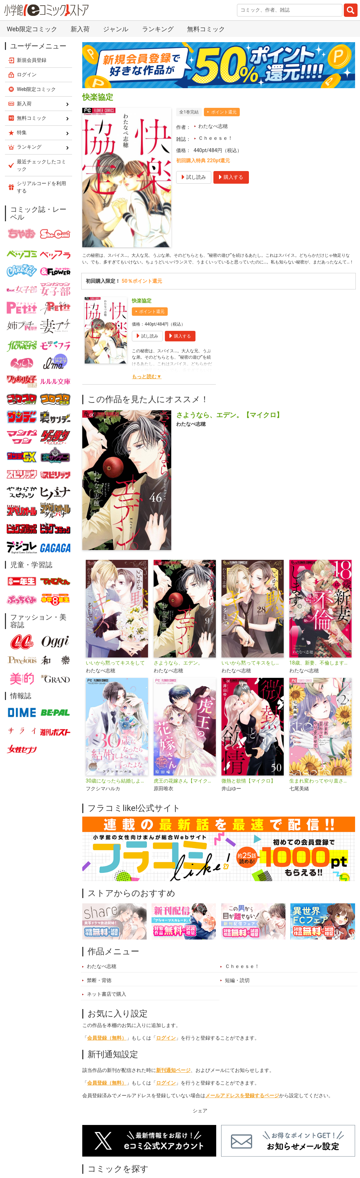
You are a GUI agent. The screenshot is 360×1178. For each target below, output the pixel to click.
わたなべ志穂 (213, 126)
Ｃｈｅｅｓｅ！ (215, 138)
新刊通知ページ (173, 1080)
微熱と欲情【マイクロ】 (248, 791)
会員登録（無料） (107, 1048)
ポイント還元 (224, 112)
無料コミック (206, 29)
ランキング (158, 29)
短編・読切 (237, 990)
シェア (200, 1121)
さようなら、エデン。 (178, 673)
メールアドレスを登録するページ (242, 1105)
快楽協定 (142, 311)
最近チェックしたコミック (41, 165)
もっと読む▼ (146, 387)
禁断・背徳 (99, 990)
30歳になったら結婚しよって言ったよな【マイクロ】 (117, 791)
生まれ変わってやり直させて (320, 791)
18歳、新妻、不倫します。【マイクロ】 (320, 673)
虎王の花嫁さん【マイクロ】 (185, 791)
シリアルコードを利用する (41, 187)
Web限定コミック (32, 29)
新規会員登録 (31, 60)
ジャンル (115, 29)
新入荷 (80, 29)
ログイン (166, 1048)
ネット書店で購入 (106, 1004)
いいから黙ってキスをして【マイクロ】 (252, 673)
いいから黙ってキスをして (115, 673)
